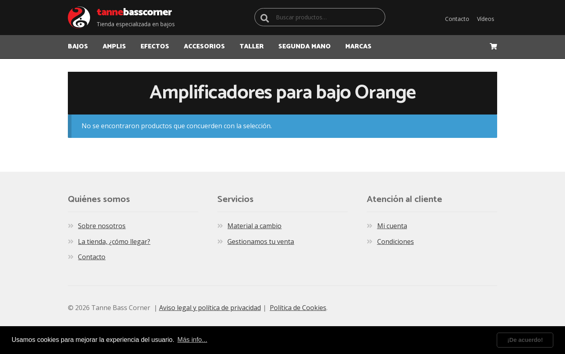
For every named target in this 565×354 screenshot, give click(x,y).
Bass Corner (134, 12)
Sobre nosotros (102, 225)
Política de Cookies (298, 307)
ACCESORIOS (204, 46)
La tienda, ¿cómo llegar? (114, 241)
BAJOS (78, 46)
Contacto (457, 19)
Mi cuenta (392, 225)
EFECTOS (155, 46)
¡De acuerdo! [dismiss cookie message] (525, 340)
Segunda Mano (304, 46)
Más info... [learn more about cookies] (192, 339)
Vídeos (485, 19)
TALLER (251, 46)
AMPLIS (114, 46)
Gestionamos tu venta (260, 241)
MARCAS (358, 46)
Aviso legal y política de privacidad (210, 307)
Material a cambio (254, 225)
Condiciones (395, 241)
